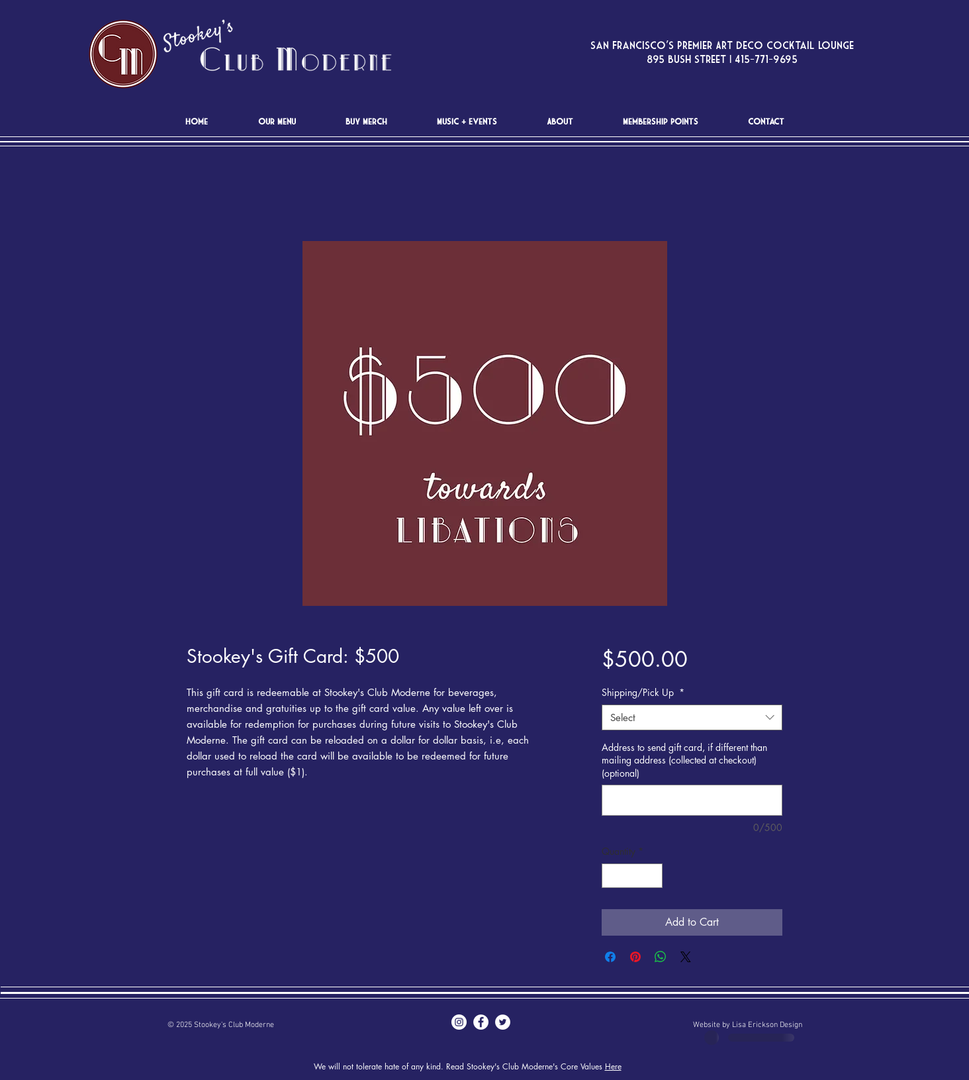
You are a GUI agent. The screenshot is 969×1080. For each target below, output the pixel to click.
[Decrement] (612, 875)
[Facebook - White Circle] (480, 1022)
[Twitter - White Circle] (502, 1022)
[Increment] (652, 875)
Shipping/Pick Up (643, 692)
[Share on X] (686, 957)
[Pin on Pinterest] (635, 957)
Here (613, 1066)
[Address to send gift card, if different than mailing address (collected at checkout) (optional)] (692, 800)
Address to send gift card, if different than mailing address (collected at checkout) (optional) (684, 760)
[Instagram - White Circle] (459, 1022)
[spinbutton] (632, 875)
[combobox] (692, 717)
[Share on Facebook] (610, 957)
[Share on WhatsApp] (661, 957)
